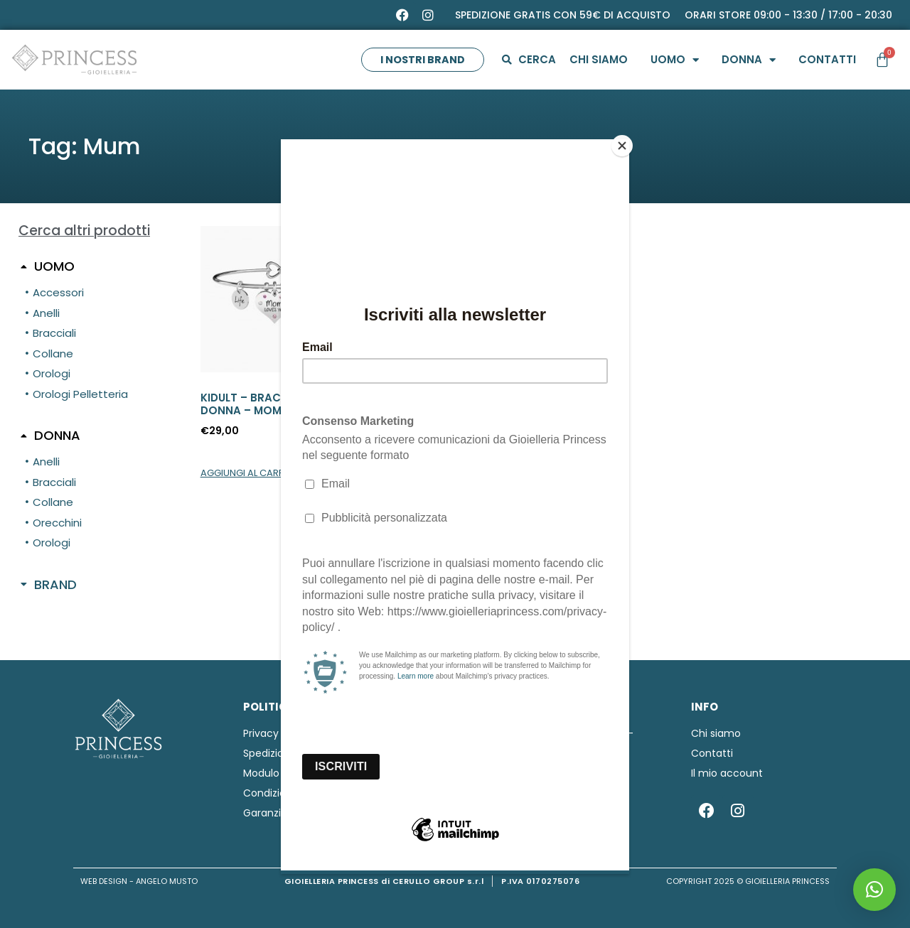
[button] (874, 889)
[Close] (625, 142)
